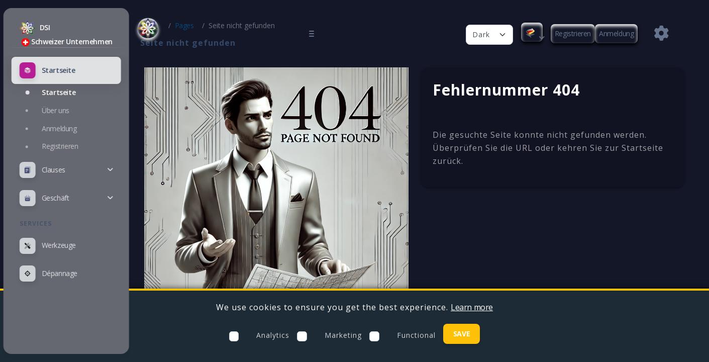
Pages (202, 25)
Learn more (472, 307)
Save (461, 333)
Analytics (272, 335)
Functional (416, 335)
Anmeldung (616, 33)
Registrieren (573, 33)
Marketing (343, 335)
